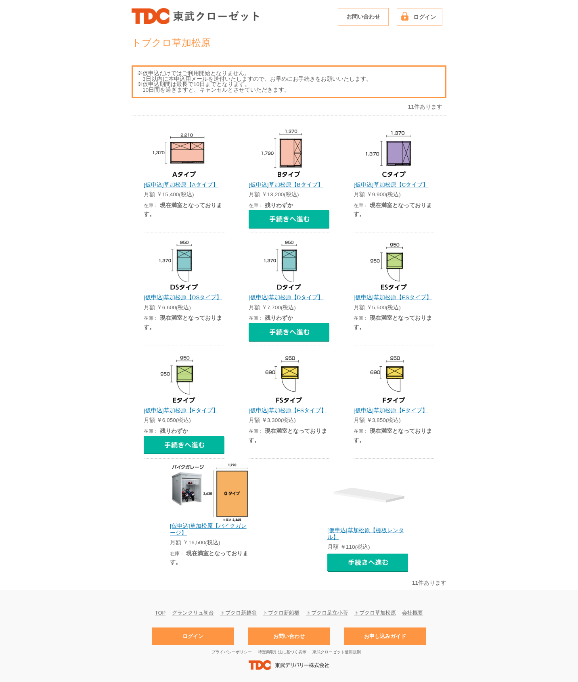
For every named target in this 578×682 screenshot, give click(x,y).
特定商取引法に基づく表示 (282, 652)
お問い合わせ (363, 17)
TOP (160, 612)
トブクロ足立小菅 (327, 612)
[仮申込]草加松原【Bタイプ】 (286, 185)
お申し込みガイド (385, 636)
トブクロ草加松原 (375, 612)
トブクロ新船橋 (281, 612)
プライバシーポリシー (232, 652)
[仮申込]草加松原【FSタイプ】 (288, 410)
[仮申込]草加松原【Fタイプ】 (391, 410)
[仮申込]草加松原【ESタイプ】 (393, 297)
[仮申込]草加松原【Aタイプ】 (181, 185)
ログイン (424, 17)
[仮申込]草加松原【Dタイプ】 (286, 297)
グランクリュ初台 (193, 612)
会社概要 (412, 612)
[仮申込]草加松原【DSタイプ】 (183, 297)
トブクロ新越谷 (238, 612)
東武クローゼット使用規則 (336, 652)
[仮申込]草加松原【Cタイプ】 (391, 185)
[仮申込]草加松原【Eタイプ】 (181, 410)
